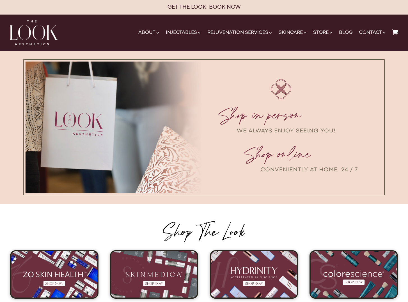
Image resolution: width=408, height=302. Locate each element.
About (146, 33)
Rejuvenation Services (237, 33)
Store (321, 33)
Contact (370, 33)
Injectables (181, 33)
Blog (346, 33)
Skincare (291, 33)
